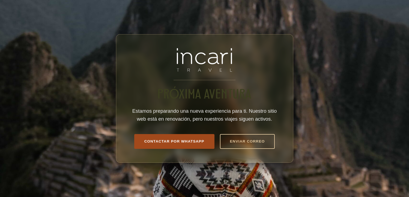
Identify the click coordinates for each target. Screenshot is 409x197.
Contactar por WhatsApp (174, 141)
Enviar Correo (247, 141)
